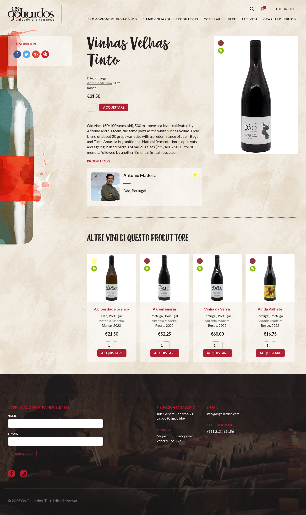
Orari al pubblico (279, 19)
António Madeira (99, 83)
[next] (298, 308)
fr (290, 8)
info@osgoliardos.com (223, 414)
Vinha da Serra (217, 309)
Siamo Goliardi (156, 19)
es (285, 8)
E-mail (13, 433)
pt (275, 8)
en (280, 8)
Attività (249, 19)
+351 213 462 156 (220, 431)
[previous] (84, 308)
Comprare (213, 19)
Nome (12, 415)
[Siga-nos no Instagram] (23, 473)
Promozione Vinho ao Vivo (112, 19)
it (294, 8)
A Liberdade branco (111, 309)
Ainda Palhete (270, 309)
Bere (232, 19)
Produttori (187, 19)
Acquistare (114, 107)
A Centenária (164, 309)
